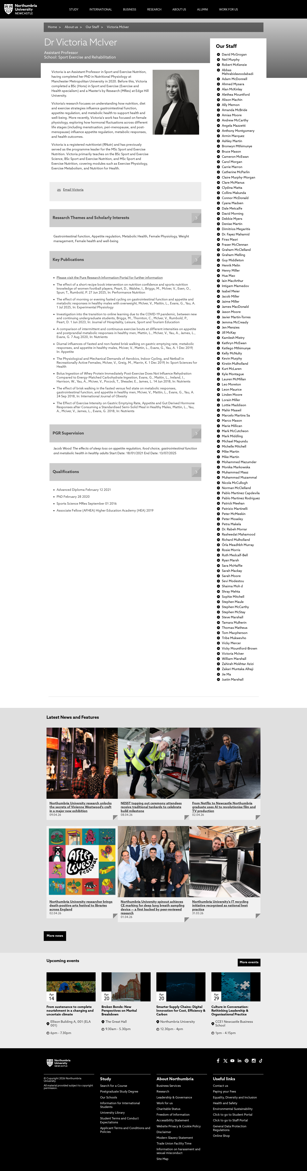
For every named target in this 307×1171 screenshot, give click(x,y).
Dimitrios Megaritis (236, 229)
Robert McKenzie (234, 65)
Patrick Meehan (233, 503)
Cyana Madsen (232, 203)
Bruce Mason (231, 151)
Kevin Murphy (232, 358)
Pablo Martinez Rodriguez (241, 498)
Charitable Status (168, 1109)
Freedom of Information (173, 1114)
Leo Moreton (231, 384)
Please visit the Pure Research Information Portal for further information (110, 279)
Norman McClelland (236, 488)
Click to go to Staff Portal (230, 1120)
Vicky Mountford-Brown (239, 648)
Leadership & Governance (174, 1097)
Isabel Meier (231, 291)
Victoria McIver (118, 27)
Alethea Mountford (236, 94)
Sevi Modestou (233, 581)
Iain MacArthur (232, 281)
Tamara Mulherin (234, 622)
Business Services (169, 1086)
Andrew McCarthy (235, 120)
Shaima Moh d (232, 586)
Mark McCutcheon (235, 431)
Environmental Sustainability (233, 1109)
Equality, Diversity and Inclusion (235, 1097)
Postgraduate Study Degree (119, 1091)
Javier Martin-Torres (236, 317)
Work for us (165, 1103)
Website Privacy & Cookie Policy (179, 1126)
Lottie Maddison (234, 405)
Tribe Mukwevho (234, 638)
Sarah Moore (231, 576)
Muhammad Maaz (235, 472)
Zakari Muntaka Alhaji (237, 669)
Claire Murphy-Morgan (238, 177)
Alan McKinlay (232, 89)
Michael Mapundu (235, 441)
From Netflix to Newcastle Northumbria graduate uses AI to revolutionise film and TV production (224, 807)
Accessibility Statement (173, 1120)
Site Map (162, 1159)
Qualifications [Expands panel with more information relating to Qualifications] (66, 474)
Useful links (224, 1079)
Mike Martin (230, 451)
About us (71, 27)
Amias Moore (232, 115)
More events (249, 962)
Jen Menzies (231, 327)
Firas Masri (230, 239)
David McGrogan (234, 54)
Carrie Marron (232, 167)
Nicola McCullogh (235, 483)
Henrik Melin (231, 265)
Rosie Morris (231, 550)
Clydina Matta (232, 188)
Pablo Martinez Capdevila (241, 493)
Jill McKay (229, 332)
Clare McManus (233, 182)
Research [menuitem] (154, 9)
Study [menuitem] (73, 9)
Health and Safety (225, 1103)
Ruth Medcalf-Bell (235, 555)
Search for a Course (113, 1086)
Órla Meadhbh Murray (238, 545)
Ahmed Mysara (233, 84)
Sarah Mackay (232, 571)
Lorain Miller (231, 400)
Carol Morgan (232, 162)
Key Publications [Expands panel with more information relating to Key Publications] (69, 261)
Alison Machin (232, 100)
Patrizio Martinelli (235, 509)
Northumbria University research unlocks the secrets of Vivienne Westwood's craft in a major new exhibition (80, 807)
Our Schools (108, 1097)
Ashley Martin (232, 141)
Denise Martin (232, 224)
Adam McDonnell (234, 79)
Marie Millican (232, 426)
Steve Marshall (232, 617)
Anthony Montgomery (238, 131)
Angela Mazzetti (234, 125)
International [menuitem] (100, 9)
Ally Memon (231, 105)
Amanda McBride (234, 110)
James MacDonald (235, 307)
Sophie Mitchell (233, 597)
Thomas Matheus (234, 628)
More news (55, 936)
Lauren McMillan (234, 379)
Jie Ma (226, 674)
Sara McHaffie (232, 566)
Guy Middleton (233, 260)
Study (105, 1079)
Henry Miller (231, 270)
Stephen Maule (233, 602)
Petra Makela (231, 524)
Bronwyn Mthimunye (237, 146)
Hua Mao (228, 276)
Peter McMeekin (233, 514)
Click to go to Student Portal (232, 1114)
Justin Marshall (232, 679)
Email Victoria (73, 190)
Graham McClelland (236, 250)
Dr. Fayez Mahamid (236, 234)
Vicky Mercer (231, 643)
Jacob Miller (230, 296)
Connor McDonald (235, 198)
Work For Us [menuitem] (228, 9)
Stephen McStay (233, 612)
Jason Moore (231, 312)
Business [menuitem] (129, 9)
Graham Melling (233, 255)
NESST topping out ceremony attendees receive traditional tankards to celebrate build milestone (151, 807)
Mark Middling (232, 436)
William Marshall (234, 659)
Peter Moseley (232, 519)
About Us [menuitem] (179, 9)
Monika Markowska (236, 467)
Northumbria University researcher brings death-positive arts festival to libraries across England (80, 905)
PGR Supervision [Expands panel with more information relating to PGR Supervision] (69, 435)
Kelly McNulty (232, 353)
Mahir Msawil (231, 410)
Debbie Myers (232, 219)
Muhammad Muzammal (239, 477)
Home (52, 27)
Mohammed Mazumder (239, 462)
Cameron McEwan (235, 157)
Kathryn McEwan (234, 343)
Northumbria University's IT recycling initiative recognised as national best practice (220, 905)
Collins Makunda (234, 193)
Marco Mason (232, 420)
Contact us (220, 1086)
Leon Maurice (232, 389)
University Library (112, 1113)
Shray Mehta (231, 591)
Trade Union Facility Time (174, 1143)
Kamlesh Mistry (233, 338)
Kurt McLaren (231, 369)
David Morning (232, 213)
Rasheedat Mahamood (238, 534)
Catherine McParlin (236, 172)
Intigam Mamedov (235, 286)
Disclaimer (164, 1132)
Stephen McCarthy (235, 607)
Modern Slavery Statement (175, 1138)
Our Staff (92, 27)
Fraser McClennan (235, 244)
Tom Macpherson (234, 633)
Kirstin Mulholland (235, 363)
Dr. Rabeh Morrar (234, 529)
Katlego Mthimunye (236, 348)
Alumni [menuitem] (202, 9)
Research (163, 1091)
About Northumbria (175, 1079)
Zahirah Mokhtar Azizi (238, 664)
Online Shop (221, 1136)
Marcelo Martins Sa (236, 415)
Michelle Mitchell (234, 446)
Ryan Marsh (230, 560)
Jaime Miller (230, 301)
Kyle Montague (233, 374)
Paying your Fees (224, 1091)
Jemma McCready (235, 322)
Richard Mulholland (236, 540)
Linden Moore (232, 395)
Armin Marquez (233, 136)
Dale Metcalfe (232, 208)
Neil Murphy (231, 59)
